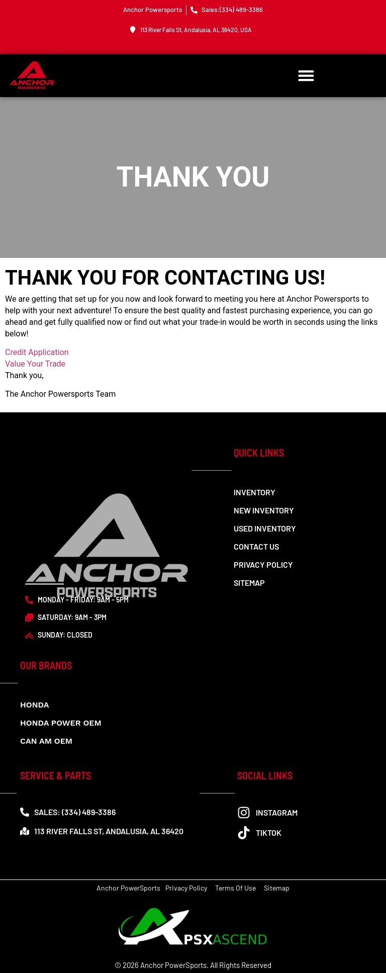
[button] (306, 76)
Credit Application (37, 352)
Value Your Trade (35, 364)
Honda (34, 705)
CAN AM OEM (46, 741)
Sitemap (249, 582)
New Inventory (264, 510)
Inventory (254, 492)
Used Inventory (265, 528)
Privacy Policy (263, 564)
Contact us (256, 546)
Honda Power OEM (61, 723)
